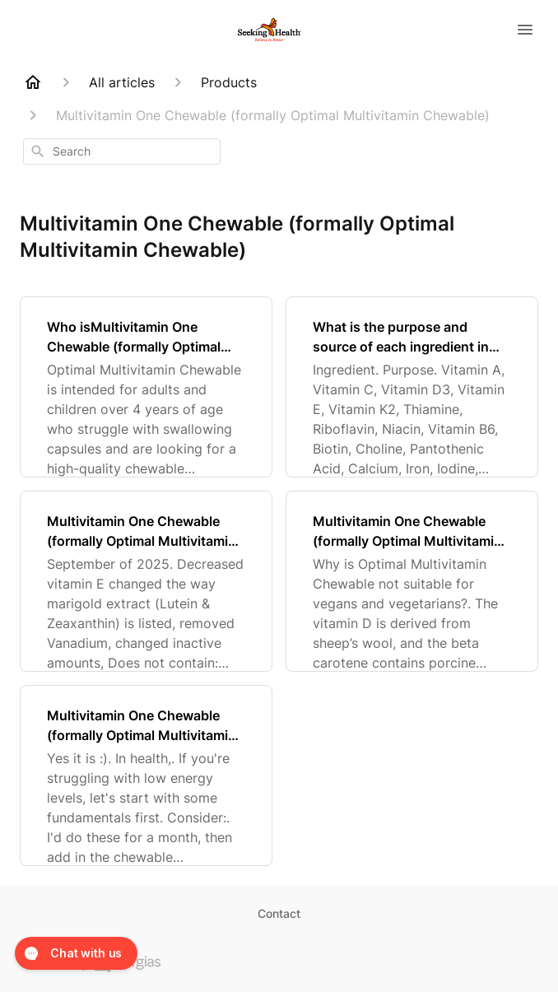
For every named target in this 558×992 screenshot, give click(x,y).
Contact (279, 913)
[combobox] (122, 151)
